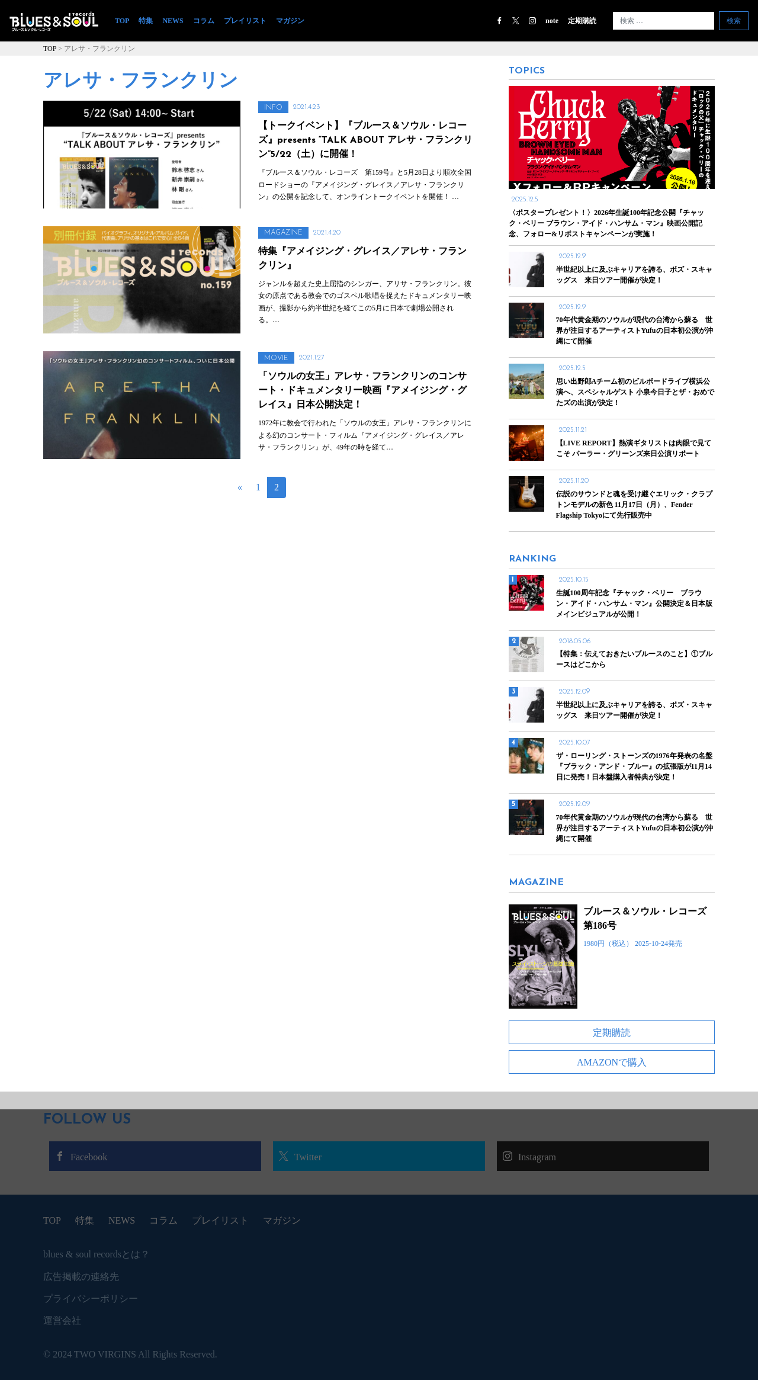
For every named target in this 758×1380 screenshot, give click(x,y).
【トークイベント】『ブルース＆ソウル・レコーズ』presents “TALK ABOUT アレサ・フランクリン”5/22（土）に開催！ (365, 140)
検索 (734, 21)
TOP (124, 20)
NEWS (172, 21)
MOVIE (276, 358)
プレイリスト (245, 21)
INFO (273, 107)
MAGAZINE (283, 232)
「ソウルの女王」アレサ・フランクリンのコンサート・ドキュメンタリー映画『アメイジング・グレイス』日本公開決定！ (362, 391)
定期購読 (582, 21)
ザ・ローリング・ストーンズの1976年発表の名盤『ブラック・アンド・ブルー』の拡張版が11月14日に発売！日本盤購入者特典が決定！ (634, 766)
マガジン (290, 21)
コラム (203, 21)
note (551, 21)
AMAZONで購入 (612, 1062)
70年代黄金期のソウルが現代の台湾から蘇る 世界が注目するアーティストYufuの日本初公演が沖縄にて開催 (634, 828)
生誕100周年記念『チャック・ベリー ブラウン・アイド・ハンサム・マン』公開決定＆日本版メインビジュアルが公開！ (634, 603)
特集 (146, 21)
